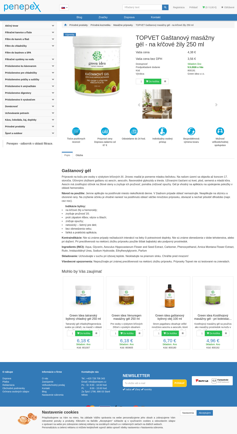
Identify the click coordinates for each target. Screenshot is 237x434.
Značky (103, 17)
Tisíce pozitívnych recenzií (76, 135)
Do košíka (152, 81)
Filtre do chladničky (16, 46)
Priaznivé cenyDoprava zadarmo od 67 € (105, 137)
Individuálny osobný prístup (162, 135)
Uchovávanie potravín (17, 113)
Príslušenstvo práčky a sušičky (22, 79)
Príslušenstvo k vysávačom (20, 99)
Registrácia (179, 7)
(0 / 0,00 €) (210, 7)
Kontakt (155, 17)
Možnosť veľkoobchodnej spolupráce (220, 137)
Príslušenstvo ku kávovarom (20, 66)
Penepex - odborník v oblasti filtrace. (30, 143)
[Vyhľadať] (165, 7)
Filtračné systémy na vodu (19, 59)
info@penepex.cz (97, 381)
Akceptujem (205, 413)
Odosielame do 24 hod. (134, 133)
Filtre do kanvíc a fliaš (17, 39)
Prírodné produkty (15, 126)
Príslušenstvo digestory (18, 93)
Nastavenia (188, 413)
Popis (67, 155)
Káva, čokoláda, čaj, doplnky (20, 119)
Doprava (129, 17)
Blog (79, 17)
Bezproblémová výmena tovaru (191, 135)
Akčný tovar (11, 25)
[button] (52, 25)
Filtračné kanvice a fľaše (18, 32)
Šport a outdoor (13, 133)
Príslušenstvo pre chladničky (21, 72)
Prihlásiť (193, 7)
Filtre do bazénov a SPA (18, 52)
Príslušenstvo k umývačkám (20, 86)
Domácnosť (11, 106)
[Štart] (65, 25)
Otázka (79, 155)
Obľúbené (227, 7)
